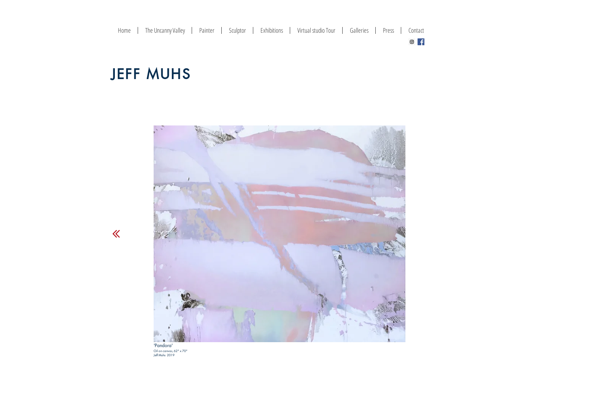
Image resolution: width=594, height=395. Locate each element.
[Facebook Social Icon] (421, 41)
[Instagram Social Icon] (411, 41)
